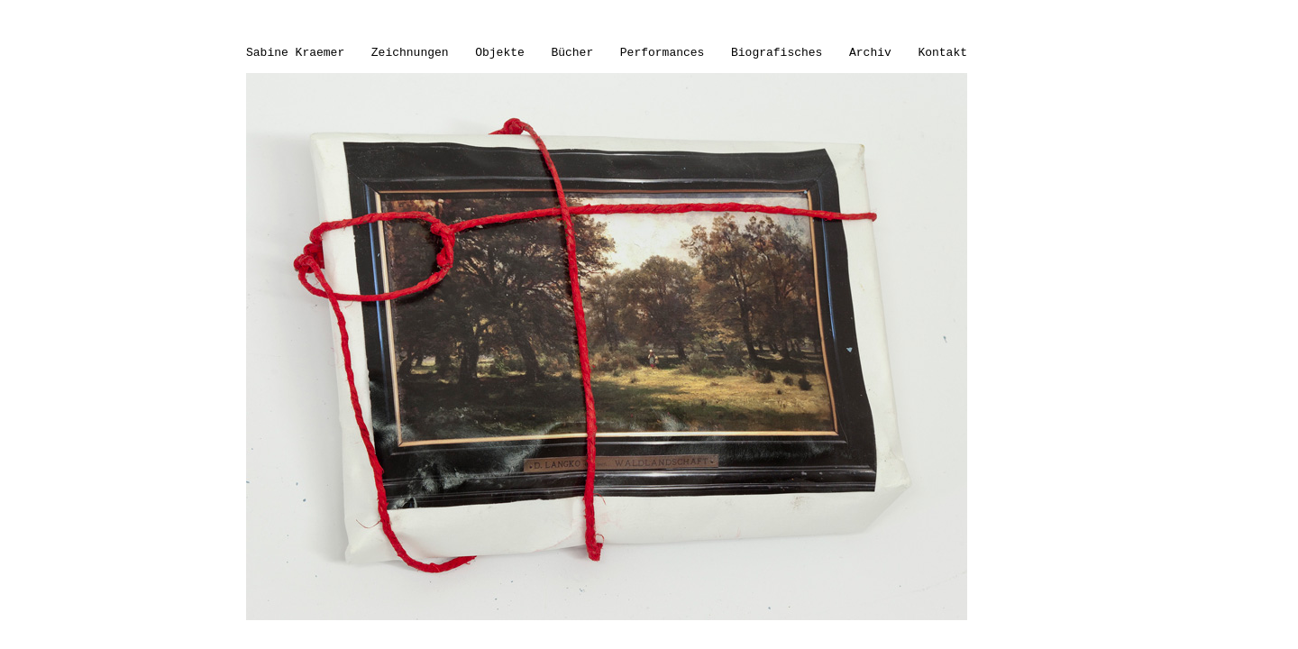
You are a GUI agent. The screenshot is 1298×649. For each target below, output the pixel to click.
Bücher (572, 52)
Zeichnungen (410, 52)
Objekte (500, 52)
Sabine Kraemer (295, 52)
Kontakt (942, 52)
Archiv (870, 52)
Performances (662, 52)
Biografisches (776, 52)
